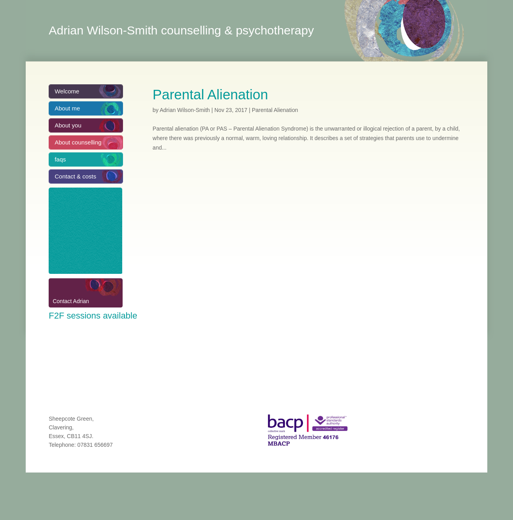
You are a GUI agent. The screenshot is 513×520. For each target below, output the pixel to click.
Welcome (67, 91)
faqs (60, 159)
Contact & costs (75, 176)
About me (67, 108)
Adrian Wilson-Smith (185, 110)
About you (68, 125)
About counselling (78, 142)
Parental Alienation (210, 94)
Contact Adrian (71, 301)
